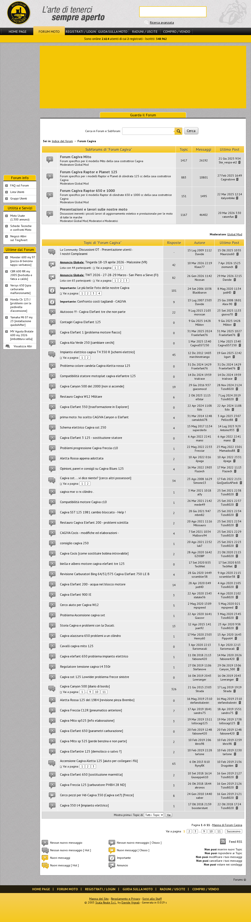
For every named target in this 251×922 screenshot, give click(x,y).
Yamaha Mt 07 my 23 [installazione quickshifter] (21, 321)
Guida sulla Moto (112, 31)
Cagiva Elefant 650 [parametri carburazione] (91, 731)
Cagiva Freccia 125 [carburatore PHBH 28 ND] (93, 785)
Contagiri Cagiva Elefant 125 (80, 322)
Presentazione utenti (116, 249)
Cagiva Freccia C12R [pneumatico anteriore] (91, 710)
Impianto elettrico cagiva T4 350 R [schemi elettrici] (97, 352)
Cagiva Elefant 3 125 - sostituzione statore (91, 437)
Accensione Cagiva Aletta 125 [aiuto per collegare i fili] (99, 761)
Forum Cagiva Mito (75, 156)
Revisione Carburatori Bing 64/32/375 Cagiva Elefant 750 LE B (105, 574)
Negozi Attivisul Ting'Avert (18, 238)
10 (96, 692)
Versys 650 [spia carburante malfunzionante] (20, 289)
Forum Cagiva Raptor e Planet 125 (88, 171)
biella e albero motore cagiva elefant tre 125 (92, 563)
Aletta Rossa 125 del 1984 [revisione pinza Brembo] (97, 700)
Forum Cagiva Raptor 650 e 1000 (87, 190)
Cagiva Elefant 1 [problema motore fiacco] (90, 332)
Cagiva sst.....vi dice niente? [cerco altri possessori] (95, 478)
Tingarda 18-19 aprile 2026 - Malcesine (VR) (116, 262)
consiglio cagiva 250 (74, 543)
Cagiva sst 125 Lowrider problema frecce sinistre (94, 677)
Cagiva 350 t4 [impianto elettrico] (84, 805)
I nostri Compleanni (73, 254)
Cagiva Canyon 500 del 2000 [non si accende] (92, 386)
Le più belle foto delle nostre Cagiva (103, 288)
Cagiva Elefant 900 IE (75, 594)
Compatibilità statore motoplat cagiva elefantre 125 (98, 376)
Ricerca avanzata (162, 22)
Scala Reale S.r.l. (105, 902)
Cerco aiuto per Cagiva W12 (79, 605)
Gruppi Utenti (18, 198)
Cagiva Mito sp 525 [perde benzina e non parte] (93, 741)
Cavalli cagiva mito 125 (76, 646)
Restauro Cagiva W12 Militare (81, 396)
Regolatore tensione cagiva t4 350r (85, 666)
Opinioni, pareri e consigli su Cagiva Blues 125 (92, 468)
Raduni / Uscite (145, 31)
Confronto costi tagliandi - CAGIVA (101, 301)
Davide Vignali (130, 902)
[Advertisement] (143, 76)
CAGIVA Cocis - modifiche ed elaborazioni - (89, 533)
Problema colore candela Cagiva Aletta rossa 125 (95, 365)
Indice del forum (62, 141)
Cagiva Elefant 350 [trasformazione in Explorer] (94, 407)
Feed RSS (235, 841)
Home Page (18, 31)
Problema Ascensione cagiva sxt (82, 615)
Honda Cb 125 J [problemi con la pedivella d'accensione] (20, 305)
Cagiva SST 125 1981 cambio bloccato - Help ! (93, 512)
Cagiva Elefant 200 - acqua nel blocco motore (92, 584)
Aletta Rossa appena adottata (81, 458)
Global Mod (234, 234)
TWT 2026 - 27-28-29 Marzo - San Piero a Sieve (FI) (121, 275)
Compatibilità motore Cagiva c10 (83, 502)
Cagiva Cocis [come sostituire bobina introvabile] (94, 553)
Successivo (233, 831)
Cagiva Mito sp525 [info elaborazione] (87, 720)
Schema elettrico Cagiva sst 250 (83, 427)
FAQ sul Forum (19, 185)
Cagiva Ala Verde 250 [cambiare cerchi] (87, 342)
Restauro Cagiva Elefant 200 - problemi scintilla (94, 522)
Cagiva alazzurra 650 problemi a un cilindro (90, 635)
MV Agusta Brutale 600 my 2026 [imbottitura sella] (21, 335)
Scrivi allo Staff (152, 899)
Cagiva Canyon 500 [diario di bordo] (85, 686)
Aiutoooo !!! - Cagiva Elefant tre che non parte (92, 312)
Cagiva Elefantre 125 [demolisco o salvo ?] (90, 751)
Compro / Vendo (176, 31)
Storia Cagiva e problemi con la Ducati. (87, 625)
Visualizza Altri (23, 346)
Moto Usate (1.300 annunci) (19, 217)
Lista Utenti (17, 192)
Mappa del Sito (99, 899)
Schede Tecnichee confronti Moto (21, 228)
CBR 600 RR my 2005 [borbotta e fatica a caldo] (21, 275)
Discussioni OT (89, 249)
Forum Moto (49, 31)
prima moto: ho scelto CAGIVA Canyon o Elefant (94, 417)
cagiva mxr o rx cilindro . (77, 491)
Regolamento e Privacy (125, 899)
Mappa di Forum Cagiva (227, 825)
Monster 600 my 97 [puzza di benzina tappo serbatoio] (22, 261)
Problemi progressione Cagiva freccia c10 (89, 448)
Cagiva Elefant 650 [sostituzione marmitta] (91, 774)
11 (104, 692)
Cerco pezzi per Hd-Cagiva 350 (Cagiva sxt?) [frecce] (97, 795)
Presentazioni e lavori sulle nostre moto (93, 209)
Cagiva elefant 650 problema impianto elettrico (94, 656)
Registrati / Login (80, 31)
